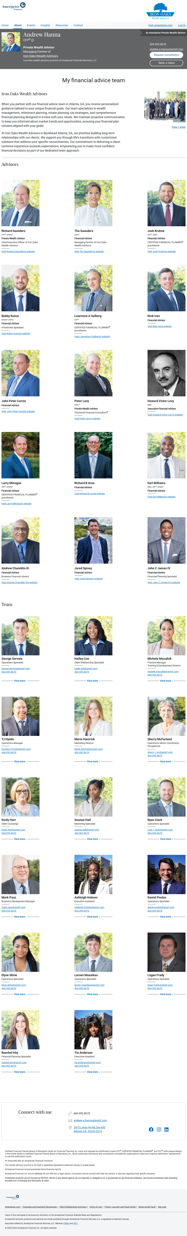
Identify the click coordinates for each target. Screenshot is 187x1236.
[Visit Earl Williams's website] (166, 455)
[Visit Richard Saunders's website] (20, 203)
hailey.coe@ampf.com (86, 668)
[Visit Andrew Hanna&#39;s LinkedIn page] (166, 1129)
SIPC (75, 1223)
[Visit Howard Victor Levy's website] (166, 373)
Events (31, 25)
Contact (78, 25)
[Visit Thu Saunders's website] (93, 203)
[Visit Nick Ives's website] (166, 288)
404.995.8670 (158, 44)
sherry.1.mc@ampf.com (160, 752)
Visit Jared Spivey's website (88, 578)
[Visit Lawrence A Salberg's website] (93, 288)
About (17, 25)
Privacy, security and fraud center (120, 1207)
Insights (45, 25)
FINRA (66, 1223)
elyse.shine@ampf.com (14, 985)
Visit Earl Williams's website (161, 496)
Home (5, 25)
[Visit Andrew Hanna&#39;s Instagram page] (159, 1129)
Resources (62, 25)
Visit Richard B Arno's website (89, 493)
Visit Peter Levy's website (87, 418)
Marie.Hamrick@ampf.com (88, 749)
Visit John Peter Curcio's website (18, 411)
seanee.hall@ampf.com (86, 829)
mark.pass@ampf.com (13, 907)
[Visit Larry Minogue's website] (20, 455)
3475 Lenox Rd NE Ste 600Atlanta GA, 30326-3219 (89, 1129)
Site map (162, 1207)
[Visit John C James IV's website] (166, 540)
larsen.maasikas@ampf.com (89, 985)
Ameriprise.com (12, 1207)
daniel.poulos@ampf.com (161, 907)
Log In (181, 25)
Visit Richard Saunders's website (18, 251)
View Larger (178, 127)
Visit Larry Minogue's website (16, 503)
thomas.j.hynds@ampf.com (16, 749)
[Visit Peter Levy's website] (93, 373)
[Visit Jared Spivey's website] (93, 540)
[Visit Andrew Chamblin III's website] (20, 540)
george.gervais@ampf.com (16, 668)
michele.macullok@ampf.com (163, 671)
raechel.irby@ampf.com (14, 1062)
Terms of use (95, 1207)
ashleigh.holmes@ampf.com (89, 907)
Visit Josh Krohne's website (162, 251)
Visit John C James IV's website (164, 582)
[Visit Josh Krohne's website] (166, 203)
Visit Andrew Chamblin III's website (19, 582)
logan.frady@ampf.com (160, 985)
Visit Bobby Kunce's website (16, 333)
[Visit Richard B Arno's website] (93, 455)
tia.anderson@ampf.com (87, 1062)
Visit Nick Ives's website (160, 326)
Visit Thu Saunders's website (89, 251)
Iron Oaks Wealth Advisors (40, 56)
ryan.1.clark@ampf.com (160, 829)
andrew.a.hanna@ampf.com (166, 49)
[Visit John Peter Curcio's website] (20, 373)
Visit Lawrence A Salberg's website (92, 336)
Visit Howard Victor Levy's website (165, 414)
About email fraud (146, 1207)
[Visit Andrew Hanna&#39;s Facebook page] (151, 1129)
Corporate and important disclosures (40, 1207)
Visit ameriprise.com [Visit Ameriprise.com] (160, 25)
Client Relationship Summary (73, 1207)
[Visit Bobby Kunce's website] (20, 288)
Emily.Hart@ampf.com (13, 829)
